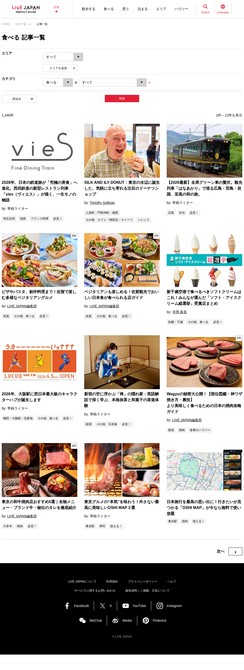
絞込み (17, 98)
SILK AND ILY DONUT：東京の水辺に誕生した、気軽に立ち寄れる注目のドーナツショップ (122, 188)
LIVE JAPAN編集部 (22, 306)
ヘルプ (171, 581)
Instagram (174, 606)
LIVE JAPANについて (82, 581)
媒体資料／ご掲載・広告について (147, 590)
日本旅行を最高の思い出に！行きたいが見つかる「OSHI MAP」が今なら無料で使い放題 (204, 508)
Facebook (81, 606)
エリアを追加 (58, 68)
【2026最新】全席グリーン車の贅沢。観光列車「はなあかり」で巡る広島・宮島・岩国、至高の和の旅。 (204, 188)
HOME (6, 24)
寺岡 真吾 (179, 312)
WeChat (95, 620)
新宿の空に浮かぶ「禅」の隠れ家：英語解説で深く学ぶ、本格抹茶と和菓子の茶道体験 (121, 400)
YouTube (139, 606)
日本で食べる (23, 24)
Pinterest (159, 620)
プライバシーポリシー (142, 581)
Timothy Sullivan (102, 203)
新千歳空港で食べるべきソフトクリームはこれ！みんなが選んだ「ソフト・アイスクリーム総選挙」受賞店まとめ (204, 298)
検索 (122, 98)
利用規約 (112, 581)
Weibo (127, 620)
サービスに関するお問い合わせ (95, 590)
